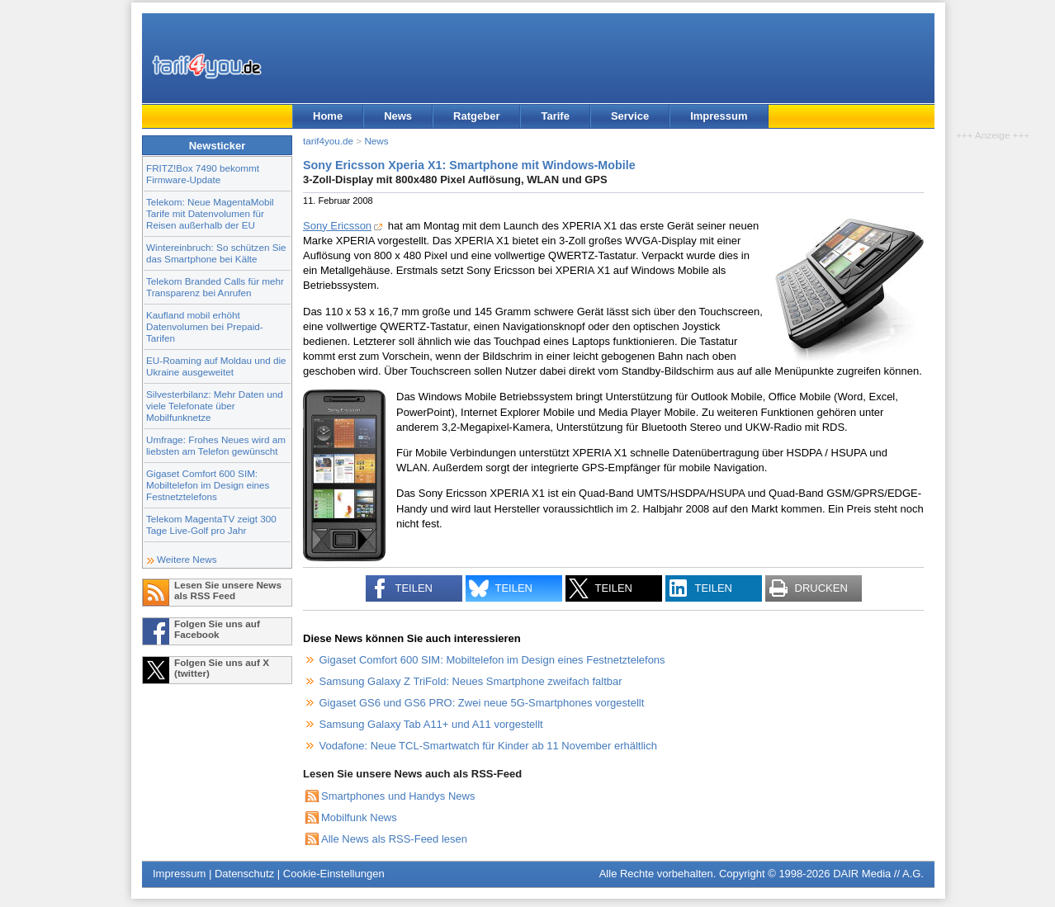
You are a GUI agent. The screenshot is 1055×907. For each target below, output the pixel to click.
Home (328, 116)
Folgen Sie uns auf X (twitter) (221, 667)
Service (630, 116)
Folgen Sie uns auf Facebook (217, 629)
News (398, 116)
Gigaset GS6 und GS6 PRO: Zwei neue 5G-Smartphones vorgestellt (482, 703)
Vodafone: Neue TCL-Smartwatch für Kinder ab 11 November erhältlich (488, 745)
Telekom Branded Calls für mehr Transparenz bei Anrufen (215, 287)
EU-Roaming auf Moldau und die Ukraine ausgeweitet (216, 366)
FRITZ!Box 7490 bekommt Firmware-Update (202, 174)
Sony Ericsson (337, 226)
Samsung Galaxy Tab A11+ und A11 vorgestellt (431, 724)
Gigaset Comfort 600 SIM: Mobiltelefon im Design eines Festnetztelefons (207, 485)
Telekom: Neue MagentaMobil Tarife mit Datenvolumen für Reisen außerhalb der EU (210, 213)
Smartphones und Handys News (398, 796)
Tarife (555, 116)
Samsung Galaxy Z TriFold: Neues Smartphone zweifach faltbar (470, 681)
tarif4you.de (328, 140)
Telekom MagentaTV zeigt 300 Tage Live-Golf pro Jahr (211, 524)
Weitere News (187, 559)
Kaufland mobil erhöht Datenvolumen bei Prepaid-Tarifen (204, 326)
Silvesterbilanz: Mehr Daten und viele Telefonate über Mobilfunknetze (214, 406)
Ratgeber (476, 116)
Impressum (718, 116)
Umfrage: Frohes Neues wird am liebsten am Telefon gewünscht (216, 445)
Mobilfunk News (359, 817)
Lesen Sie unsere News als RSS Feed (227, 590)
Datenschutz (244, 873)
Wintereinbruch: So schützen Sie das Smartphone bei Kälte (216, 253)
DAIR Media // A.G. (878, 873)
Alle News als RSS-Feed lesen (394, 839)
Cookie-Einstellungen (334, 873)
